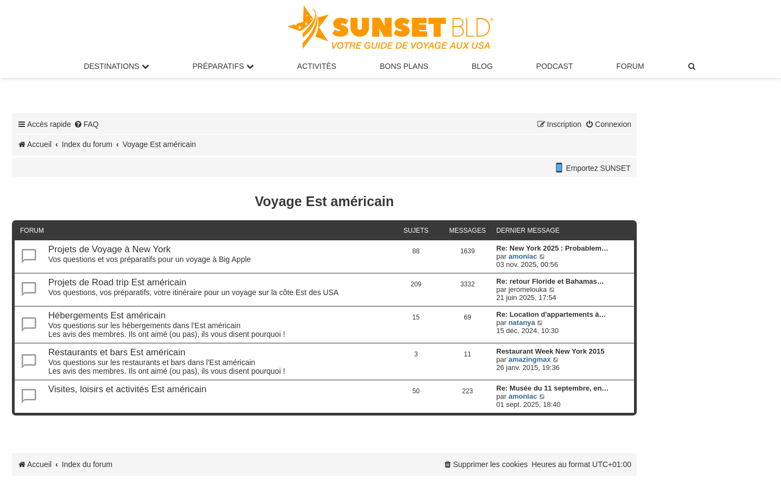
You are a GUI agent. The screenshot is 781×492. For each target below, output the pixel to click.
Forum (630, 66)
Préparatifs (223, 66)
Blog (482, 66)
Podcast (554, 66)
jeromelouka (527, 289)
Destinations (116, 66)
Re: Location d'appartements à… (551, 314)
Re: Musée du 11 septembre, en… (552, 388)
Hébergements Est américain (106, 315)
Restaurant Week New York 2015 (550, 351)
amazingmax (529, 359)
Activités (316, 66)
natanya (521, 322)
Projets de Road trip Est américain (117, 282)
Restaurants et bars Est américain (116, 352)
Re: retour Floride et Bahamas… (550, 281)
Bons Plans (404, 66)
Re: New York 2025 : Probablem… (552, 248)
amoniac (522, 256)
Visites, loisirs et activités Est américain (127, 389)
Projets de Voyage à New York (109, 249)
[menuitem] (692, 66)
